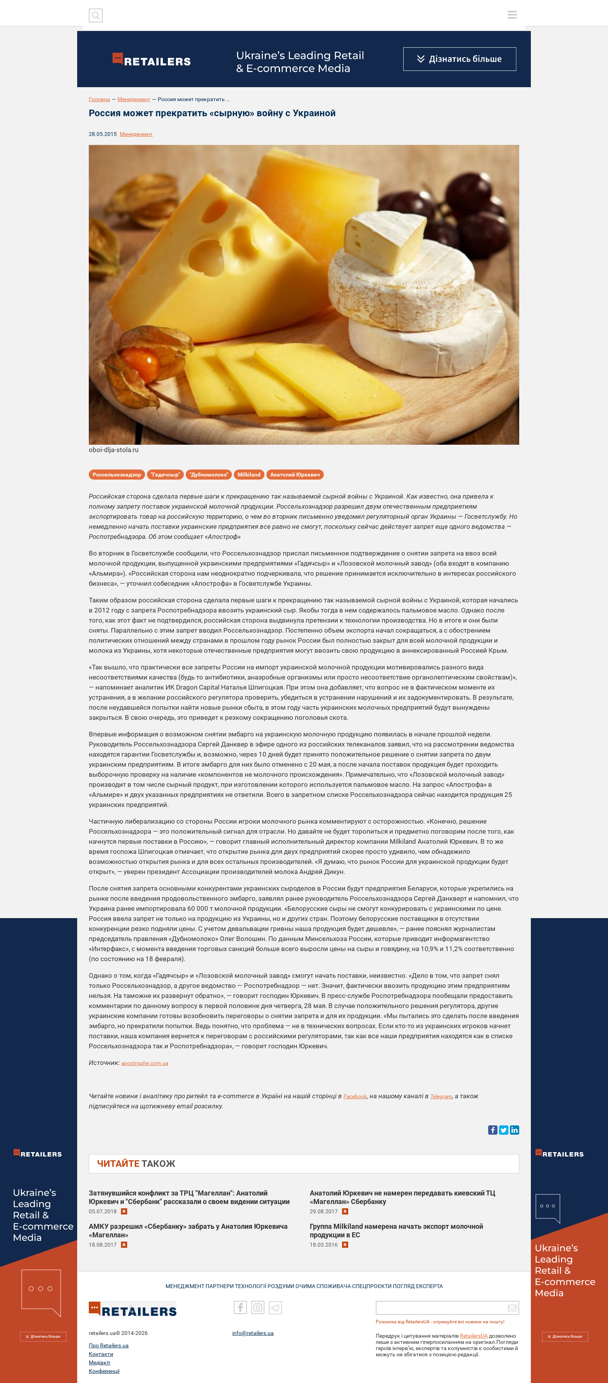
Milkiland (249, 476)
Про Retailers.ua (109, 1345)
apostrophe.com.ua (148, 1062)
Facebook (357, 1095)
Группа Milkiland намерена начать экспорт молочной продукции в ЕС (396, 1230)
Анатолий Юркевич (295, 476)
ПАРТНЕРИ (215, 1285)
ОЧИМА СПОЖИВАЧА (327, 1285)
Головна (99, 99)
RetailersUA (474, 1336)
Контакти (101, 1354)
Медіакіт (100, 1362)
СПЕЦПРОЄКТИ (377, 1285)
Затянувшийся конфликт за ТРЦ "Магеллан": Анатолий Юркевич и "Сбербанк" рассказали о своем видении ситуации (189, 1197)
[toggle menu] (512, 14)
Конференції (104, 1371)
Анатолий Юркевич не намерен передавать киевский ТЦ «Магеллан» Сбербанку (403, 1197)
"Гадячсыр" (165, 476)
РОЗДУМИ (283, 1285)
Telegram (448, 1095)
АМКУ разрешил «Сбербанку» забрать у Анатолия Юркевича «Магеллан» (188, 1230)
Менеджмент (133, 99)
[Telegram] (275, 1307)
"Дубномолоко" (209, 476)
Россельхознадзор (117, 476)
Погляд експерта (426, 1285)
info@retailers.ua (253, 1333)
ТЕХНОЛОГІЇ (250, 1285)
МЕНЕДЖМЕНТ (177, 1285)
